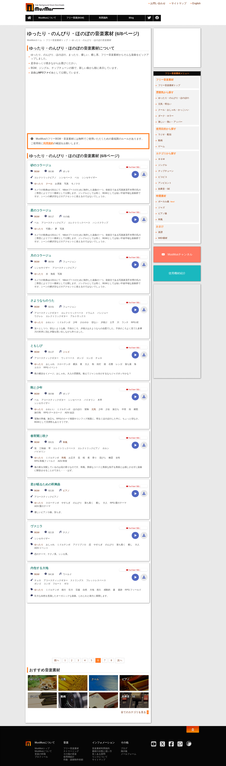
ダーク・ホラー (166, 116)
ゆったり (38, 183)
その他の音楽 (70, 754)
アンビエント (164, 183)
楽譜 (160, 232)
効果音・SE (164, 189)
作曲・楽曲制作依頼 (73, 759)
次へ (119, 660)
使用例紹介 (68, 757)
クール (49, 183)
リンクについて (100, 757)
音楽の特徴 (40, 754)
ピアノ (66, 490)
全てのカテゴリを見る (133, 712)
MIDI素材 (162, 238)
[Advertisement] (88, 104)
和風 (65, 442)
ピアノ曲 (162, 213)
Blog (131, 17)
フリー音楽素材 (71, 748)
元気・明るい (164, 104)
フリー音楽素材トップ (57, 40)
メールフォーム (128, 754)
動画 (160, 140)
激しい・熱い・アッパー (170, 121)
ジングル (162, 165)
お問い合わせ (157, 3)
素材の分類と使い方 (102, 751)
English (196, 3)
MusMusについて (47, 17)
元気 (93, 409)
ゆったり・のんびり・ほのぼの (173, 98)
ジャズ (66, 352)
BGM (36, 171)
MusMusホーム (34, 40)
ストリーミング (71, 751)
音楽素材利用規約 (101, 748)
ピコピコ (162, 177)
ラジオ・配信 (164, 134)
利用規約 (103, 17)
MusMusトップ (42, 748)
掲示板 (124, 751)
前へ (56, 660)
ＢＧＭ (161, 159)
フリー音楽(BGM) (75, 17)
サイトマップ (178, 3)
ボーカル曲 (166, 201)
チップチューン (166, 171)
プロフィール (41, 757)
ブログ (124, 748)
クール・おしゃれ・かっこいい (173, 110)
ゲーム (161, 146)
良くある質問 (98, 754)
